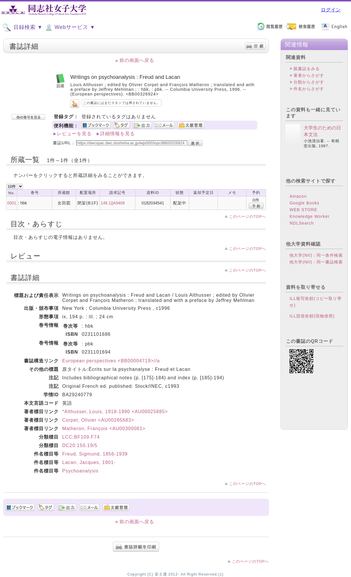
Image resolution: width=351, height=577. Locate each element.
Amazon (298, 196)
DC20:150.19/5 (80, 445)
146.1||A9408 (113, 203)
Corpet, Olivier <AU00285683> (98, 420)
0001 (11, 203)
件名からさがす (308, 88)
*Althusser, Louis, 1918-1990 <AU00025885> (115, 411)
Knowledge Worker (309, 216)
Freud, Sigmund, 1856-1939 (95, 453)
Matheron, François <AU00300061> (103, 428)
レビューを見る (74, 133)
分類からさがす (308, 82)
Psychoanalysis (80, 470)
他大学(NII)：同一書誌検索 (316, 262)
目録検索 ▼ (22, 27)
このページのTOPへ (247, 216)
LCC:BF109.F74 (81, 437)
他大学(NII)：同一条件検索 (316, 255)
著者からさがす (308, 75)
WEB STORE (303, 209)
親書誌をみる (306, 68)
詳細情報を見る (117, 133)
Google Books (304, 203)
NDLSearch (301, 223)
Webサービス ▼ (69, 27)
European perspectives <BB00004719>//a (111, 360)
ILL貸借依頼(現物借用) (312, 316)
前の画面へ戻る (136, 60)
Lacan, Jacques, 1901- (89, 462)
